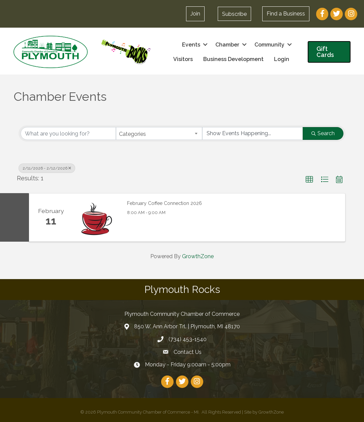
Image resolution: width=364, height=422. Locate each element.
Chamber (227, 44)
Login (281, 59)
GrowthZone (198, 256)
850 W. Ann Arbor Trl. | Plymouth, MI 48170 (187, 326)
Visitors (183, 59)
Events (191, 44)
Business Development (233, 59)
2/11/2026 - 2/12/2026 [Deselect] (47, 168)
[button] (234, 14)
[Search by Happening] (252, 133)
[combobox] (159, 133)
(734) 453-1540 (188, 339)
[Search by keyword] (68, 133)
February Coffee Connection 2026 (164, 203)
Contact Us (188, 352)
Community (269, 44)
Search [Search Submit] (323, 133)
